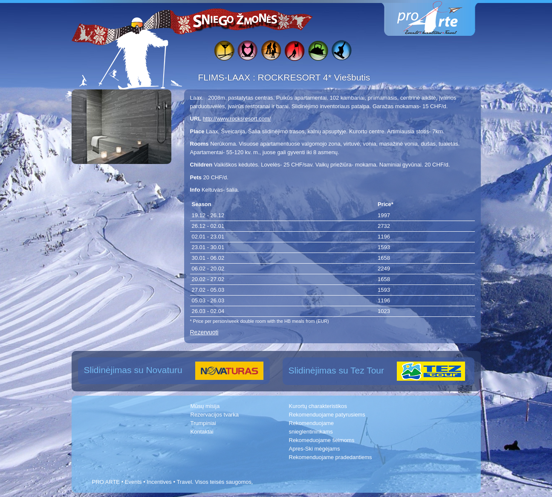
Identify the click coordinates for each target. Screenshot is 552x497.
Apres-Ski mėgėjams (314, 448)
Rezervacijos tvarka (215, 414)
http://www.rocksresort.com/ (237, 118)
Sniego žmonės (235, 19)
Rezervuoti (204, 332)
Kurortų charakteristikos (318, 406)
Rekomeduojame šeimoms (322, 440)
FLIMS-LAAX (225, 77)
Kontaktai (202, 431)
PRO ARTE (106, 482)
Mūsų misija (205, 406)
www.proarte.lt (436, 18)
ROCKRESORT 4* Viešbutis (314, 77)
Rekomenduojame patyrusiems (327, 414)
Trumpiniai (203, 423)
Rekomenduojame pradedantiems (330, 457)
